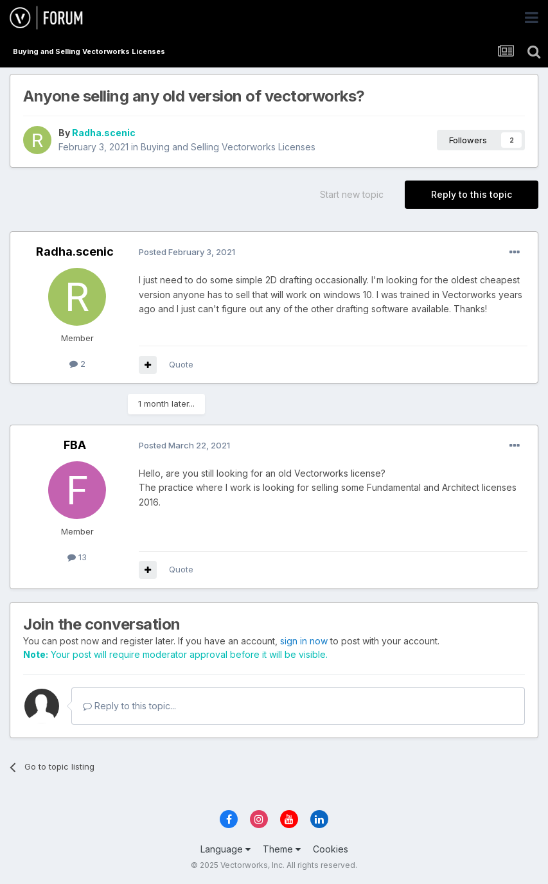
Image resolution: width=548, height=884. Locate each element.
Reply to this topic (471, 194)
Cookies (330, 849)
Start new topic (352, 194)
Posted (187, 252)
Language (225, 849)
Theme (282, 849)
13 (77, 557)
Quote (181, 364)
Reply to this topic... (129, 705)
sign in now (304, 640)
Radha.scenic (104, 132)
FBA (75, 445)
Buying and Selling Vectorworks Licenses (228, 146)
